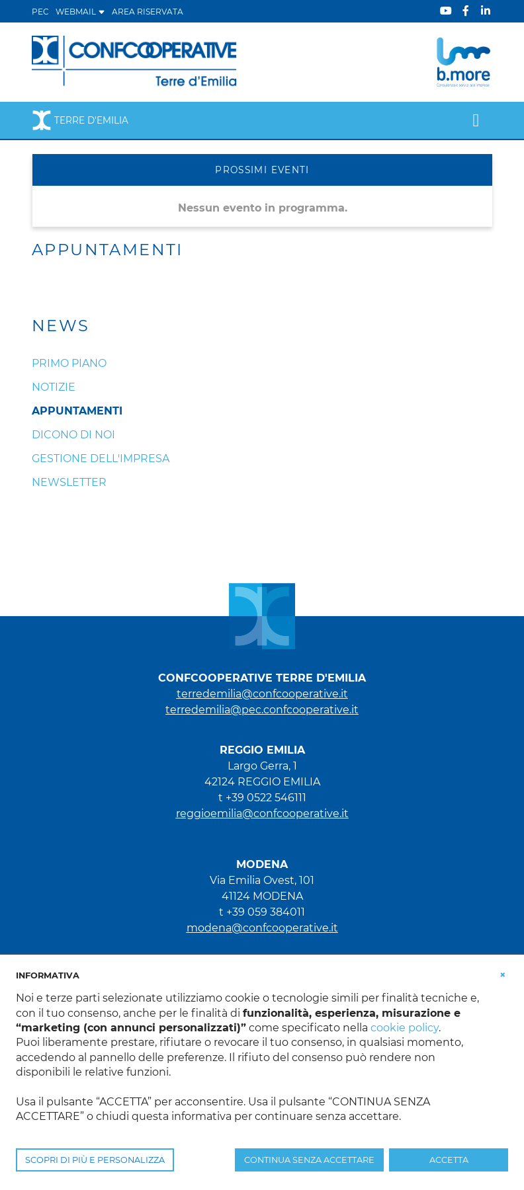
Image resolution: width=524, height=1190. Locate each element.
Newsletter (69, 482)
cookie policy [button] (405, 1027)
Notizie (53, 387)
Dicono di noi (73, 434)
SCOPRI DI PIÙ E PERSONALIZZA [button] (95, 1160)
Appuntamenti (77, 411)
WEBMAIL (80, 12)
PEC (40, 12)
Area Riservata (147, 12)
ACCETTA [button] (448, 1160)
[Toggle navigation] (476, 120)
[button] (503, 974)
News (61, 326)
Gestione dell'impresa (100, 458)
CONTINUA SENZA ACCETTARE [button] (309, 1160)
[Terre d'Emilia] (135, 61)
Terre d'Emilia (80, 120)
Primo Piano (69, 363)
